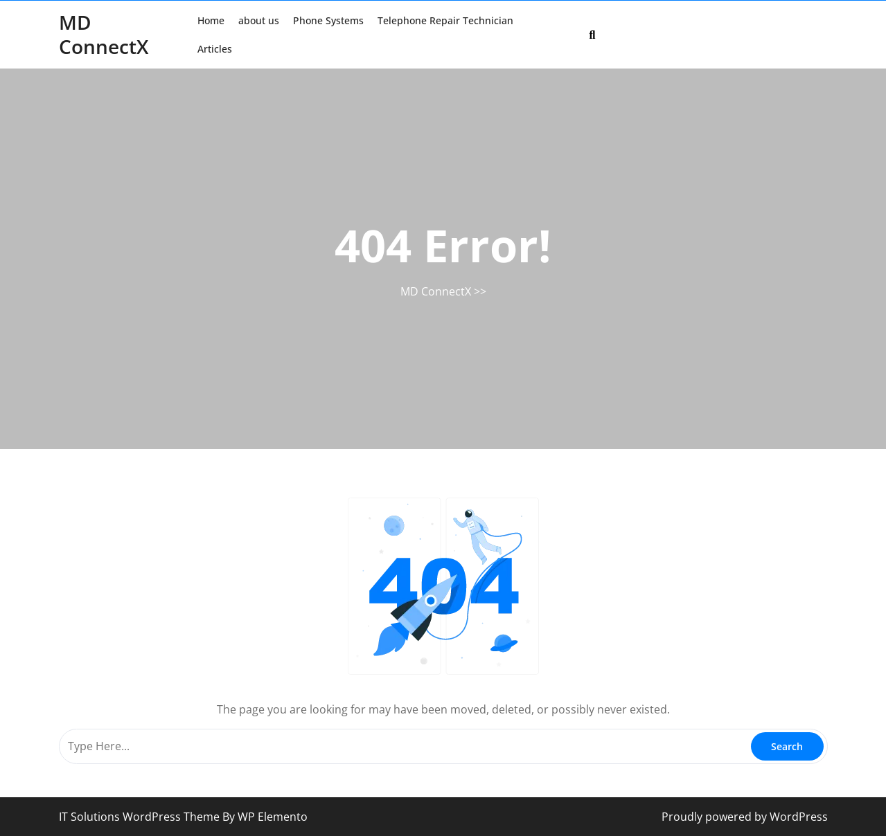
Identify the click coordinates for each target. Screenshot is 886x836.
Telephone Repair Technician (445, 20)
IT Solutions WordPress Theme (140, 816)
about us (258, 20)
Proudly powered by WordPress (745, 816)
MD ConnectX (103, 34)
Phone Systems (328, 20)
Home (210, 20)
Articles (214, 48)
